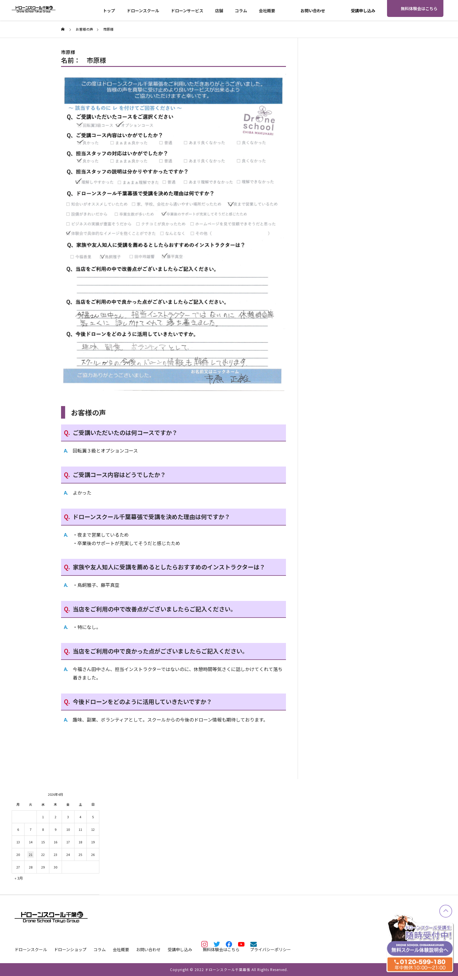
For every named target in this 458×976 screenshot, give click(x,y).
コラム (241, 10)
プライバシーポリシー (270, 949)
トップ (109, 10)
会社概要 (267, 10)
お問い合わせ (313, 10)
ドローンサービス (187, 10)
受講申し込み (363, 10)
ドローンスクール (143, 10)
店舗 (219, 10)
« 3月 (19, 878)
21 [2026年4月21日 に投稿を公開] (30, 854)
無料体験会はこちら (419, 8)
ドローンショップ (70, 949)
